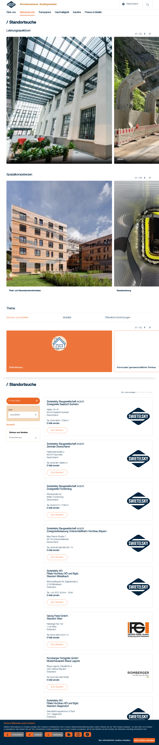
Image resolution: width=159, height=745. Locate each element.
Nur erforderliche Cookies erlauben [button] (112, 740)
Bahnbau (10, 683)
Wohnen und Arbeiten (17, 163)
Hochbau (10, 673)
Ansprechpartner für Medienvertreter (133, 696)
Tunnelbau (10, 686)
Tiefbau (9, 676)
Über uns (11, 12)
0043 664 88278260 (59, 523)
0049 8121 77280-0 (59, 351)
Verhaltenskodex (125, 686)
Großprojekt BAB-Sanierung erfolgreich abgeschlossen (78, 693)
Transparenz (45, 12)
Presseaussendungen (127, 699)
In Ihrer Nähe (14, 246)
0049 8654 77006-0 (59, 266)
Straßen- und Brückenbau (16, 680)
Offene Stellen (124, 693)
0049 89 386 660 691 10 (61, 393)
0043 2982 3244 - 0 (59, 613)
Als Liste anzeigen (128, 238)
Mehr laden (98, 635)
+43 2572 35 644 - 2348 (61, 438)
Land (10, 255)
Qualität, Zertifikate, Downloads (131, 690)
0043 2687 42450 (58, 568)
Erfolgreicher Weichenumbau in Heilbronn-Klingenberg (78, 686)
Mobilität (67, 163)
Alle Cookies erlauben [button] (143, 740)
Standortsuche (27, 12)
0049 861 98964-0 (58, 308)
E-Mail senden (53, 269)
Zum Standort (57, 276)
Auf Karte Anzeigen (145, 238)
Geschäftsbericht (126, 680)
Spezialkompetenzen (14, 690)
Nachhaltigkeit (62, 12)
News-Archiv (124, 673)
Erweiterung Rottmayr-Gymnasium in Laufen (74, 676)
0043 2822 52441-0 (59, 480)
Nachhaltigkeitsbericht (128, 683)
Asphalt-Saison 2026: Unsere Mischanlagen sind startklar (79, 673)
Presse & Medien (93, 12)
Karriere (77, 12)
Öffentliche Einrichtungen (117, 163)
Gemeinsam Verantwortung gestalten (71, 690)
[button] (14, 734)
